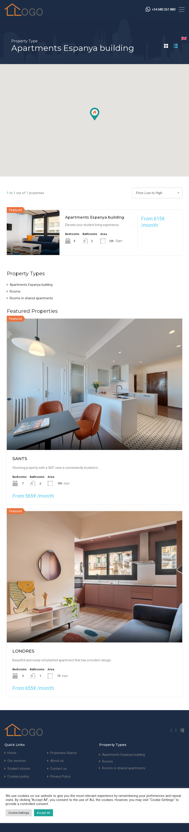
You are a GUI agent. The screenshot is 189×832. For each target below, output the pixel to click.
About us (57, 761)
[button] (94, 114)
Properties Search (63, 753)
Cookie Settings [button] (18, 812)
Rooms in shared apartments (31, 298)
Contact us (58, 768)
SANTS (19, 458)
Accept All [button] (43, 812)
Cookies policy (18, 776)
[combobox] (157, 193)
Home (11, 753)
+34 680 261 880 (163, 9)
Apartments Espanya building (94, 217)
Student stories (18, 768)
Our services (16, 761)
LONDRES (23, 651)
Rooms (15, 291)
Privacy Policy (60, 776)
